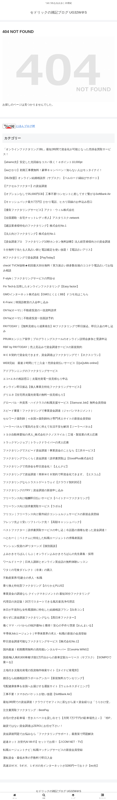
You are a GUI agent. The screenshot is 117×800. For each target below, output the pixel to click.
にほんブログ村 (18, 126)
